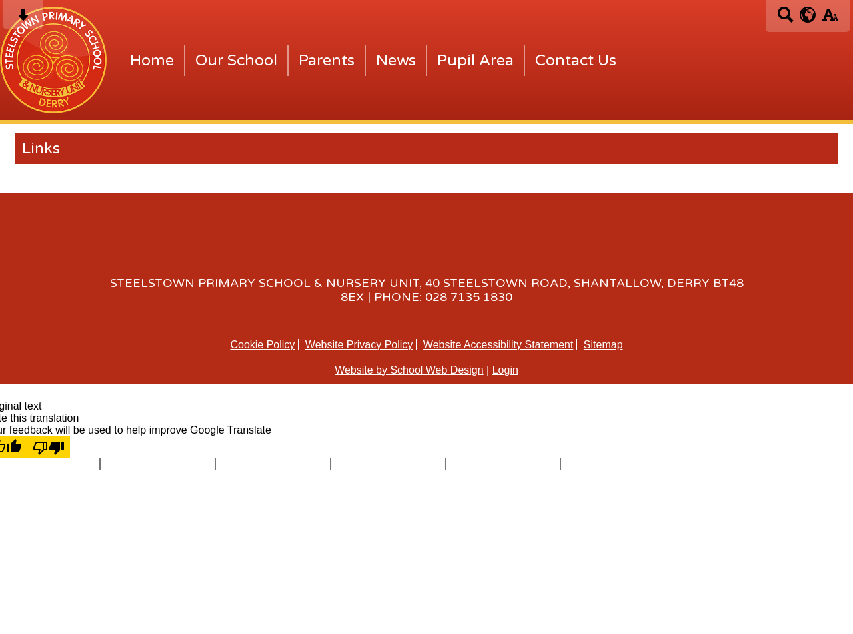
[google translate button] (808, 15)
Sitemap (603, 344)
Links (41, 148)
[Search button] (785, 19)
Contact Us (575, 60)
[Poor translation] (48, 447)
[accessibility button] (830, 19)
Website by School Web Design (409, 370)
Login (505, 370)
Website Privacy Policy (359, 344)
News (396, 60)
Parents (327, 60)
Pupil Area (475, 60)
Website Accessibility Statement (498, 344)
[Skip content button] (23, 19)
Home (152, 60)
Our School (236, 60)
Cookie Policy (262, 344)
